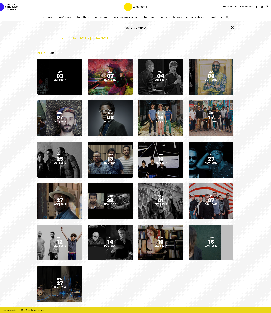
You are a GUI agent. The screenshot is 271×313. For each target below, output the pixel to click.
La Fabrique (148, 17)
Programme (65, 17)
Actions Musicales (125, 17)
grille (41, 53)
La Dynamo (101, 17)
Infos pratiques (196, 17)
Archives (216, 17)
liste (51, 53)
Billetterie (83, 17)
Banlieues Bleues (171, 17)
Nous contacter (9, 310)
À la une (48, 17)
